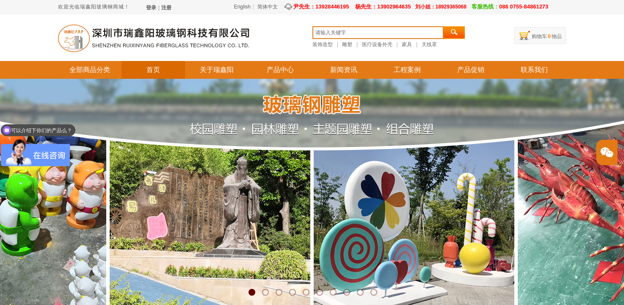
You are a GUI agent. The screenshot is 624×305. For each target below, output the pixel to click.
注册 (166, 8)
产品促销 (470, 69)
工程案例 (407, 69)
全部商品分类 (89, 69)
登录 (151, 8)
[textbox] (378, 32)
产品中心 (280, 69)
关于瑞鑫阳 (217, 69)
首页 (153, 69)
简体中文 (267, 7)
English (242, 7)
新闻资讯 (343, 69)
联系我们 (534, 69)
